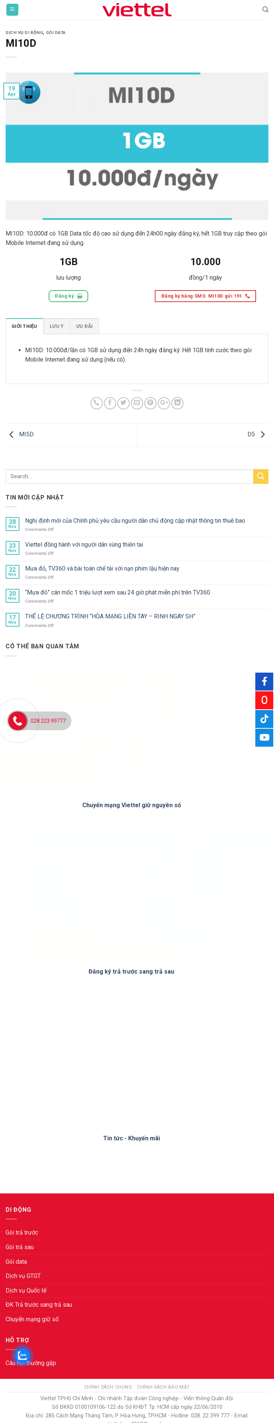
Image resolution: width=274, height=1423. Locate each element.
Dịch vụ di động (24, 32)
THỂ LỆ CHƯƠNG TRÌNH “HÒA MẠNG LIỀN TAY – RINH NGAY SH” (110, 616)
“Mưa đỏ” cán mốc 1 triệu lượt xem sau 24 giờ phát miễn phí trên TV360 (117, 592)
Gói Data (56, 32)
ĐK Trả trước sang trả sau (39, 1304)
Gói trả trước (22, 1232)
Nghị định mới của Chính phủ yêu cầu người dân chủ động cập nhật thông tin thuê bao (135, 520)
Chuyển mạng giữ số (32, 1319)
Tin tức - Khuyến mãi (131, 1138)
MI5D (20, 434)
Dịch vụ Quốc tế (26, 1290)
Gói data (16, 1261)
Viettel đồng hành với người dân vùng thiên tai (84, 544)
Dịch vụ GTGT (23, 1275)
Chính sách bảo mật (163, 1387)
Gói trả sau (20, 1247)
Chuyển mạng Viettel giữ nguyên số (131, 805)
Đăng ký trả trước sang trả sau (131, 971)
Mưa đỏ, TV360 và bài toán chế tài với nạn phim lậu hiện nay (102, 568)
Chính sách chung (108, 1387)
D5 (257, 434)
